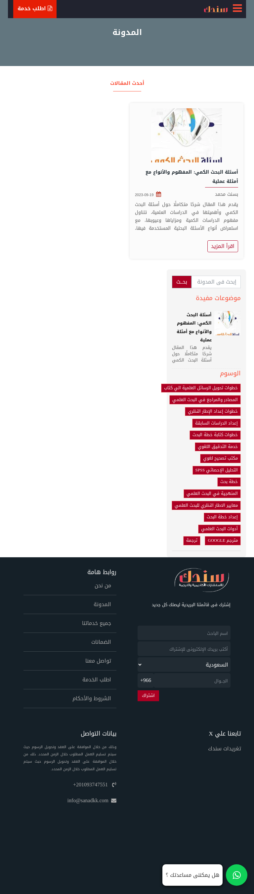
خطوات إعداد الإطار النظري (213, 411)
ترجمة (191, 540)
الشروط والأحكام (91, 698)
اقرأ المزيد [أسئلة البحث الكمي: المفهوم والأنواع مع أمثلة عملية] (222, 246)
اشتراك (148, 696)
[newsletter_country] (184, 664)
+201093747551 (94, 784)
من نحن (103, 585)
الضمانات (101, 642)
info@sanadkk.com (91, 800)
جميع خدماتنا (96, 623)
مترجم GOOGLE (223, 540)
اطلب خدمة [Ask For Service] (35, 8)
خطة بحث (229, 482)
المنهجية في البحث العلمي (212, 494)
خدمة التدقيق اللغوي (218, 447)
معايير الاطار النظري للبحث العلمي (206, 505)
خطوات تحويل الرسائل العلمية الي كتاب (201, 388)
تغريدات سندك (224, 748)
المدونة (102, 604)
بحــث (181, 282)
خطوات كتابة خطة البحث (215, 435)
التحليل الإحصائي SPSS (216, 470)
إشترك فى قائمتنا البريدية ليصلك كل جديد (191, 605)
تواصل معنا (98, 661)
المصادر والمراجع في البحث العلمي (205, 400)
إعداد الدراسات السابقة (216, 423)
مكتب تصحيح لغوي (220, 458)
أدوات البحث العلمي (219, 529)
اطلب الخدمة (96, 679)
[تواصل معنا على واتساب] (204, 875)
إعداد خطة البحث (222, 517)
